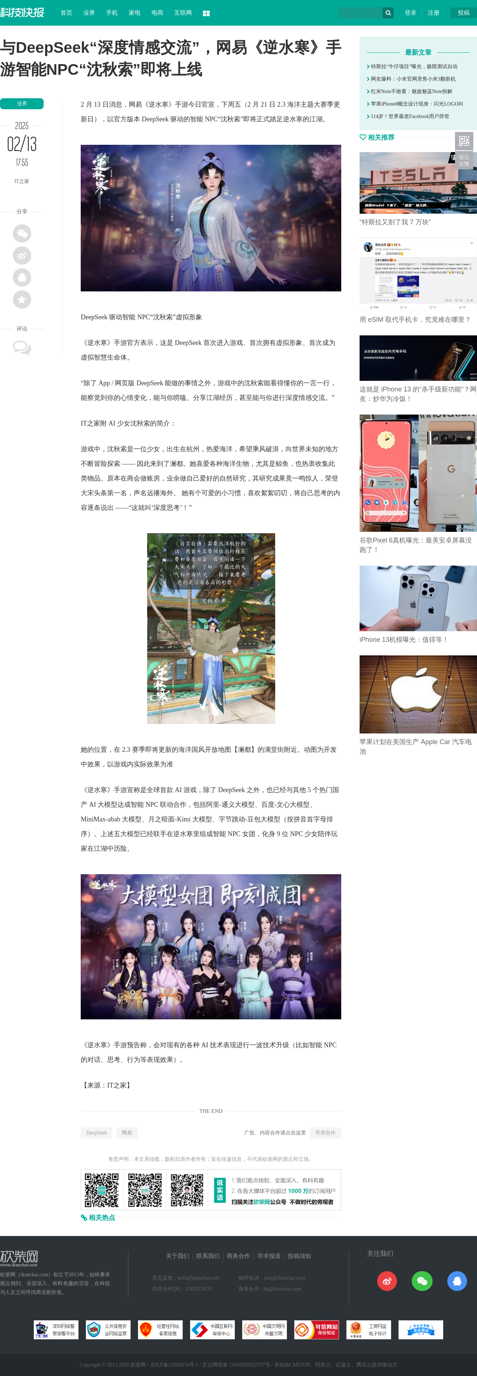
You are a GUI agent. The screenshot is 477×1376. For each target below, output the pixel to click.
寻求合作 (325, 1133)
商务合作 (238, 1256)
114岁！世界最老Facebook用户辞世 (408, 116)
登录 (410, 13)
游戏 (236, 342)
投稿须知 (299, 1256)
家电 (135, 13)
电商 (157, 13)
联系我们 (208, 1256)
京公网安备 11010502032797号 (236, 1365)
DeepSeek (96, 1133)
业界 (89, 13)
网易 (127, 1133)
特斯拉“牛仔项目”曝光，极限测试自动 (412, 66)
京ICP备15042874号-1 (174, 1365)
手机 (112, 13)
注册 (434, 13)
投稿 (464, 13)
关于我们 (177, 1256)
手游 (181, 104)
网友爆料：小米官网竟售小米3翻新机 (411, 79)
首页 (66, 13)
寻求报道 (269, 1256)
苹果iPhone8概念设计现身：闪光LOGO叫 (415, 104)
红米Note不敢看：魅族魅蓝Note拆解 (409, 91)
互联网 (183, 13)
